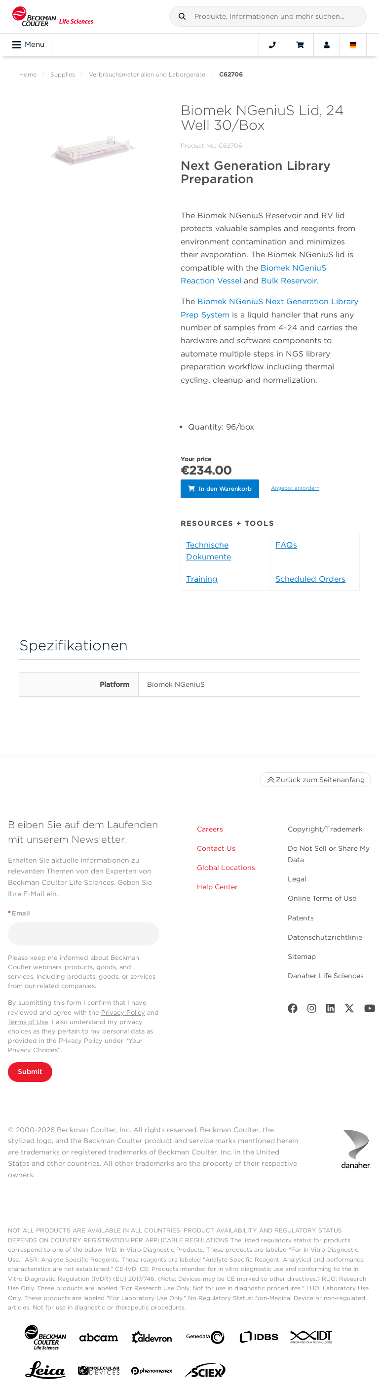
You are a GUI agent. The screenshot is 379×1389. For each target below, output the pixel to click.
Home (28, 74)
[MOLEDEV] (98, 1370)
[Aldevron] (152, 1337)
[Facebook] (293, 1008)
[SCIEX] (205, 1371)
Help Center (217, 885)
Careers (210, 827)
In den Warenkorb (220, 487)
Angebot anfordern (295, 487)
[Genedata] (205, 1337)
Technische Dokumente (208, 548)
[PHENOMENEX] (152, 1371)
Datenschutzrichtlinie (325, 935)
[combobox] (268, 16)
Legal (297, 877)
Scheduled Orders (310, 577)
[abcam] (98, 1337)
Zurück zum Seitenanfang (315, 778)
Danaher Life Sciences (326, 974)
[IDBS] (258, 1337)
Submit (30, 1069)
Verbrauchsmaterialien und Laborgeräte (147, 74)
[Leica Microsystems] (45, 1370)
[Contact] (272, 45)
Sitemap (302, 954)
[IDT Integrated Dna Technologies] (312, 1337)
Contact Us (216, 846)
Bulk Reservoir (289, 280)
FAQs (286, 543)
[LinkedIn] (330, 1008)
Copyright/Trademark (325, 827)
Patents (301, 915)
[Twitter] (349, 1008)
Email (19, 911)
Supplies (62, 74)
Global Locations (226, 866)
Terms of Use (28, 1020)
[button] (182, 16)
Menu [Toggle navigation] (28, 45)
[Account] (327, 45)
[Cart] (299, 45)
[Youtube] (370, 1008)
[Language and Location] (353, 45)
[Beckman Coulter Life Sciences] (52, 16)
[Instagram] (311, 1008)
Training (202, 577)
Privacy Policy (123, 1010)
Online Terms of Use (322, 896)
